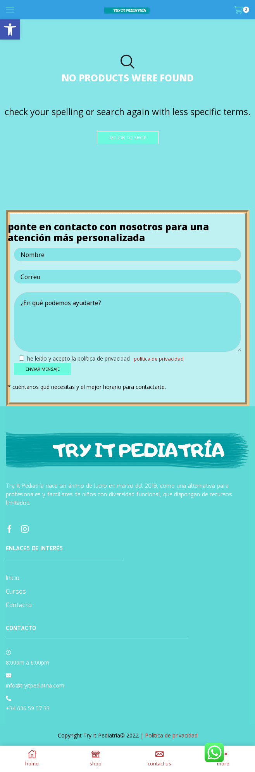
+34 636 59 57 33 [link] (28, 709)
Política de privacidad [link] (160, 359)
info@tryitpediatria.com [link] (35, 686)
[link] (10, 29)
